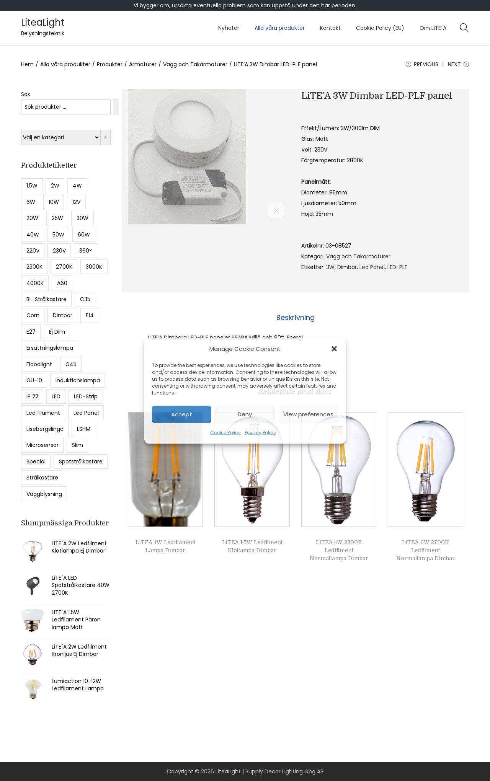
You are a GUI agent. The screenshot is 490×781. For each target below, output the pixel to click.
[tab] (295, 317)
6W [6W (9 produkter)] (30, 202)
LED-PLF (397, 267)
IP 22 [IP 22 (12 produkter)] (32, 396)
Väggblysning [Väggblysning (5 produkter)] (44, 494)
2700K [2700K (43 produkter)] (64, 267)
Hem (27, 64)
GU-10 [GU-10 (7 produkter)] (34, 380)
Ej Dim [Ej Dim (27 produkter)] (57, 332)
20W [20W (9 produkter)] (32, 218)
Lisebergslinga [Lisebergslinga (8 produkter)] (45, 429)
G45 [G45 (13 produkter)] (71, 364)
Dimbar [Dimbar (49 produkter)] (62, 315)
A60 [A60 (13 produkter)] (62, 283)
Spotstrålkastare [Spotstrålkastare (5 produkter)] (81, 461)
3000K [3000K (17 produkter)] (94, 267)
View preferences (308, 414)
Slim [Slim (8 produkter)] (77, 445)
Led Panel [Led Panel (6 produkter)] (86, 413)
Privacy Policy (260, 432)
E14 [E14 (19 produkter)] (90, 315)
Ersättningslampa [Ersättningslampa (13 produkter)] (49, 348)
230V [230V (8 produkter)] (59, 250)
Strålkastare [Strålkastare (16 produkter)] (42, 477)
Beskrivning (295, 317)
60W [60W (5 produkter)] (84, 234)
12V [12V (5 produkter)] (76, 202)
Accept (181, 414)
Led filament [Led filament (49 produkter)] (43, 413)
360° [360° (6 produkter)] (85, 250)
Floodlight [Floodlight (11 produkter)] (39, 364)
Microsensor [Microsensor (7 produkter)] (42, 445)
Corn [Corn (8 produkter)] (32, 315)
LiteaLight (42, 22)
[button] (334, 348)
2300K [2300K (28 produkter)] (34, 267)
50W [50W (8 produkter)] (58, 234)
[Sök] (116, 106)
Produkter (109, 64)
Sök (25, 94)
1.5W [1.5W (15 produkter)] (32, 185)
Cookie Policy (225, 432)
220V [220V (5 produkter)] (32, 250)
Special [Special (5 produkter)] (36, 461)
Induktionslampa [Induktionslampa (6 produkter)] (78, 380)
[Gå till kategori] (105, 137)
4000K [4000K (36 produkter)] (35, 283)
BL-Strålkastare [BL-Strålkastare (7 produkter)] (46, 299)
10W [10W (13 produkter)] (54, 202)
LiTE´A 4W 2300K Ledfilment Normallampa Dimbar (339, 550)
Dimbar (347, 267)
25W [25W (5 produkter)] (57, 218)
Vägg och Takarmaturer (195, 64)
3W (330, 267)
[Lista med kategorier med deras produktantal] (60, 137)
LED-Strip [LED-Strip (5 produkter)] (86, 396)
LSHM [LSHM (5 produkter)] (83, 429)
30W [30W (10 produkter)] (82, 218)
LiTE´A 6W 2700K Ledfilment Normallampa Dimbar (425, 550)
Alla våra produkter (65, 64)
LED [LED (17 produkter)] (56, 396)
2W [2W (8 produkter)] (55, 185)
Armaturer (143, 64)
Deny (245, 414)
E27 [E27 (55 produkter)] (31, 332)
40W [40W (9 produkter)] (32, 234)
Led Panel (372, 267)
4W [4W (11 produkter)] (77, 185)
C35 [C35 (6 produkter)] (85, 299)
